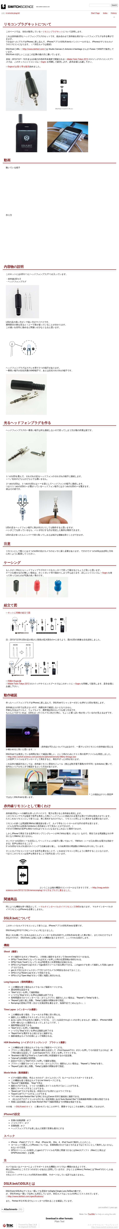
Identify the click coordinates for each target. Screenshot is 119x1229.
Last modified (103, 1207)
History (114, 13)
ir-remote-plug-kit (13, 13)
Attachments (13, 1209)
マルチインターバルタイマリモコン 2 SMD (59, 906)
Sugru (42, 62)
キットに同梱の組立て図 (18, 613)
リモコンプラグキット (52, 31)
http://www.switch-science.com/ (104, 1227)
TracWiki (91, 1214)
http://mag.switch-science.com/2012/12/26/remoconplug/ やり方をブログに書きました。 (57, 888)
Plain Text (59, 1221)
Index (105, 13)
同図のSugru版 (13, 681)
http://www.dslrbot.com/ (33, 49)
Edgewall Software (28, 1227)
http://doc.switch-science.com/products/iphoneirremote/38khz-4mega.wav (41, 757)
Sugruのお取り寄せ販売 (17, 66)
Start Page (95, 13)
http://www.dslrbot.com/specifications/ (25, 1196)
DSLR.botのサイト (23, 1106)
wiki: (3, 13)
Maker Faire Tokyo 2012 (76, 59)
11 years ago (112, 1207)
